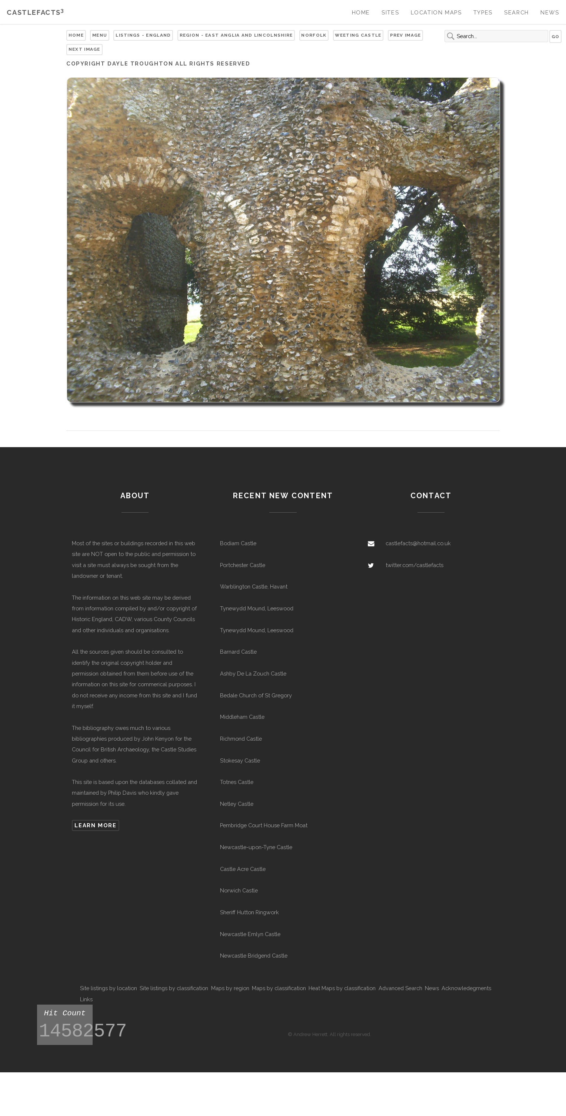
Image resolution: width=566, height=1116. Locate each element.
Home (361, 12)
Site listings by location (108, 988)
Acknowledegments (466, 988)
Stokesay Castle (240, 760)
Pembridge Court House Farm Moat (263, 825)
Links (86, 999)
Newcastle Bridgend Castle (253, 955)
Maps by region (230, 988)
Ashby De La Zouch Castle (253, 673)
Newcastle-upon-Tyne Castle (256, 847)
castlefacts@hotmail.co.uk (418, 543)
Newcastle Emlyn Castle (250, 934)
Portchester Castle (242, 565)
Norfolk (313, 35)
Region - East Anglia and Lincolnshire (236, 35)
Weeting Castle (358, 35)
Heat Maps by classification (342, 988)
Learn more (95, 825)
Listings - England (143, 35)
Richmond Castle (241, 738)
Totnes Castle (236, 782)
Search (516, 12)
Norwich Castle (239, 890)
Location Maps (436, 12)
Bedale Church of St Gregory (256, 695)
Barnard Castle (238, 652)
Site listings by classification (174, 988)
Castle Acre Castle (243, 869)
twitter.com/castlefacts (414, 565)
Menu (99, 35)
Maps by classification (279, 988)
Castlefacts (35, 12)
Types (483, 12)
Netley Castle (236, 804)
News (549, 12)
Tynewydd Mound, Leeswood (256, 608)
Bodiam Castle (238, 543)
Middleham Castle (242, 717)
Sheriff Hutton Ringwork (249, 912)
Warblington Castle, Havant (253, 586)
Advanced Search (400, 988)
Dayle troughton (140, 63)
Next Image (84, 49)
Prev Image (405, 35)
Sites (390, 12)
